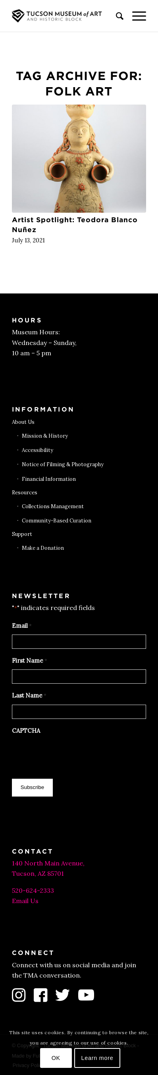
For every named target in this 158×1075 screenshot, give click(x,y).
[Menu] (135, 16)
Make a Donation (43, 548)
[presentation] (72, 754)
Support (22, 534)
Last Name (29, 696)
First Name (29, 661)
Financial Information (49, 479)
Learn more (97, 1058)
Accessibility (37, 450)
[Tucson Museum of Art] (65, 16)
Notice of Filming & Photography (63, 464)
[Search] (116, 16)
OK (56, 1058)
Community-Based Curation (56, 520)
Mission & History (45, 436)
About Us (23, 422)
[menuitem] (116, 16)
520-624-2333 (33, 890)
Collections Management (53, 506)
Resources (24, 492)
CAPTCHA (26, 730)
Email (22, 626)
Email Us (25, 901)
